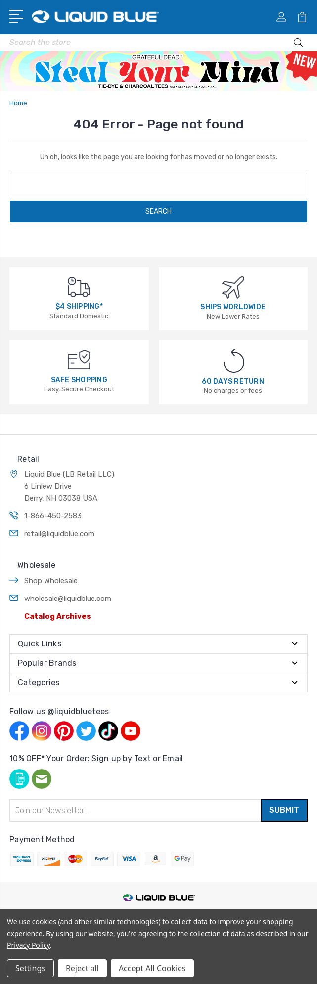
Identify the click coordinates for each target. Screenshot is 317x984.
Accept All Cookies (152, 968)
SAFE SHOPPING (79, 380)
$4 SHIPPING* (79, 306)
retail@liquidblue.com (59, 533)
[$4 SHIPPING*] (79, 286)
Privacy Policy (28, 945)
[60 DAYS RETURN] (234, 360)
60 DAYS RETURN (233, 381)
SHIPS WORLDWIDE (233, 307)
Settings (30, 968)
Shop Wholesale (51, 580)
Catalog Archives (57, 616)
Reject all (82, 968)
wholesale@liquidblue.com (67, 598)
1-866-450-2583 (53, 516)
